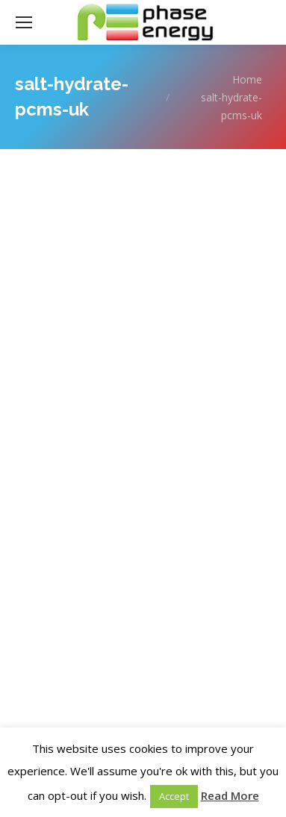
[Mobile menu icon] (24, 22)
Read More (230, 795)
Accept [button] (174, 796)
